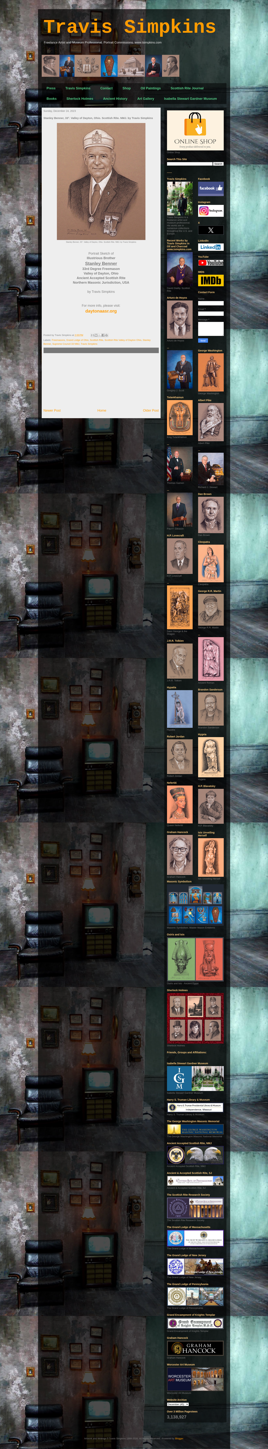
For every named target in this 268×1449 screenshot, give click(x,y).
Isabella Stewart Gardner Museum (190, 99)
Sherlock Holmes (80, 99)
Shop (127, 88)
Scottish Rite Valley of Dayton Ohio (122, 340)
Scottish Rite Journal (187, 88)
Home (101, 410)
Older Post (151, 410)
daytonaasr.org (101, 311)
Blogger (179, 1438)
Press (51, 88)
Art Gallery (145, 99)
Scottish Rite (96, 340)
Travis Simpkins (130, 28)
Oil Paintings (151, 88)
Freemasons (58, 340)
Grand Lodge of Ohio (77, 340)
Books (52, 99)
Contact (106, 88)
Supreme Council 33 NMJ (65, 344)
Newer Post (52, 410)
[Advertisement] (101, 381)
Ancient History (115, 99)
